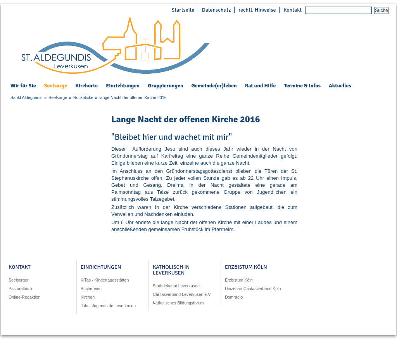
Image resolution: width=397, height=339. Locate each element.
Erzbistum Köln (239, 280)
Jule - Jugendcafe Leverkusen (108, 305)
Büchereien (91, 288)
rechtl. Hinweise (257, 10)
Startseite (182, 10)
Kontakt (292, 10)
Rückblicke (83, 97)
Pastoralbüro (20, 288)
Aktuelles (340, 85)
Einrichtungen (123, 85)
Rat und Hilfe (260, 85)
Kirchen (88, 297)
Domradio (234, 297)
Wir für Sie (23, 85)
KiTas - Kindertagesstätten (105, 280)
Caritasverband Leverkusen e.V (182, 294)
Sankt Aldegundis (26, 97)
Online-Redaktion (24, 297)
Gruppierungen (165, 85)
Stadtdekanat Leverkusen (176, 285)
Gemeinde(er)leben (214, 85)
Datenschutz (216, 10)
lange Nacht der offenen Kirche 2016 (132, 97)
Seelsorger (19, 280)
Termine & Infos (302, 85)
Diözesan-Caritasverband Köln (253, 288)
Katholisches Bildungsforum (178, 303)
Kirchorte (86, 85)
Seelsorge (55, 85)
